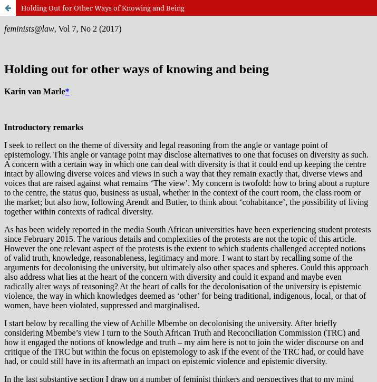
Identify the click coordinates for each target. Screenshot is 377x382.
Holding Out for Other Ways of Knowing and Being (103, 8)
